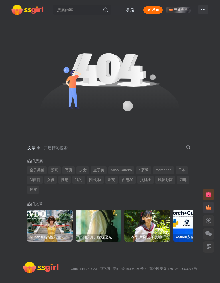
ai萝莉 (144, 170)
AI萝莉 (35, 180)
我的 (78, 180)
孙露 (33, 190)
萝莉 (54, 170)
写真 (68, 170)
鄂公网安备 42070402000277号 (173, 268)
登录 (130, 10)
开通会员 (178, 9)
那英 (111, 180)
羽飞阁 (105, 268)
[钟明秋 (95, 180)
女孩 (50, 180)
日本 (182, 170)
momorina (164, 170)
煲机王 (145, 180)
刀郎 (183, 180)
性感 (64, 180)
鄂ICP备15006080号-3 (130, 268)
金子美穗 (37, 170)
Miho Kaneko (121, 170)
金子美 (98, 170)
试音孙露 (165, 180)
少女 (83, 170)
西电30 (127, 180)
